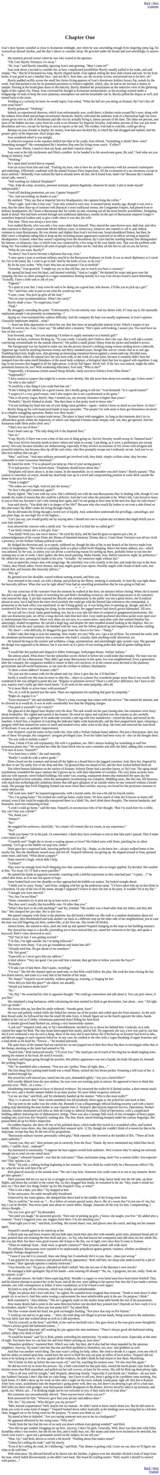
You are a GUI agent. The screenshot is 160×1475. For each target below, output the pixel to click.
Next (155, 3)
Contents (153, 6)
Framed (153, 1471)
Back (147, 3)
